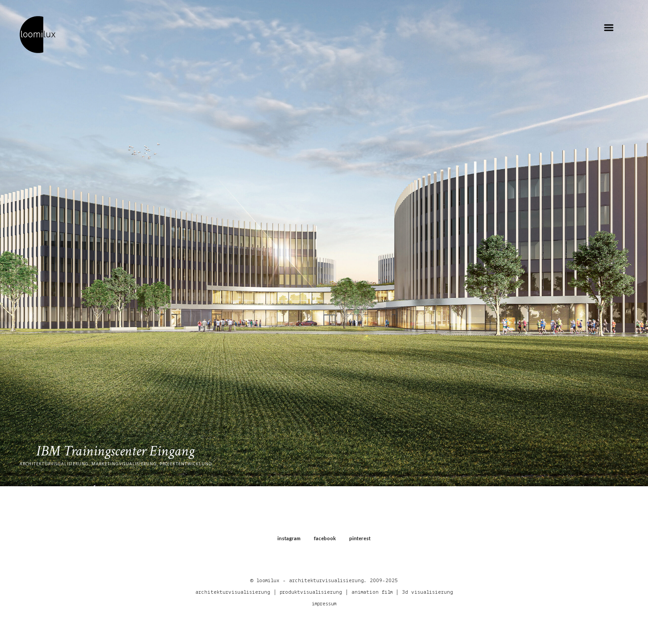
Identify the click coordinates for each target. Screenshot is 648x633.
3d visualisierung (427, 592)
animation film (371, 592)
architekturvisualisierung (232, 592)
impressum (324, 604)
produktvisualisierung (311, 592)
